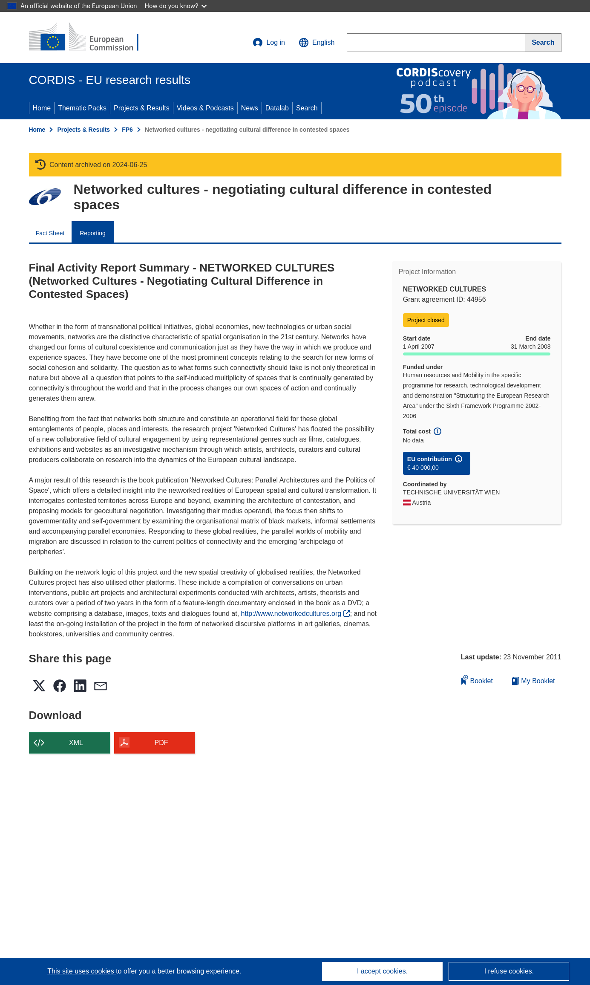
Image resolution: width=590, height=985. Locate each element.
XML (76, 742)
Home (42, 108)
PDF (161, 742)
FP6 (127, 129)
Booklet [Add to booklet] (477, 680)
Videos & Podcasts (205, 108)
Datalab (277, 108)
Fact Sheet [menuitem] (50, 233)
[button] (316, 42)
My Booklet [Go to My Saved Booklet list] (533, 681)
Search (307, 108)
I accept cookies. (382, 971)
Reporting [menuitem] (93, 233)
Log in (269, 43)
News (249, 108)
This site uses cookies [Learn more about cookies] (81, 971)
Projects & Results (142, 108)
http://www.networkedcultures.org (295, 613)
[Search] (543, 42)
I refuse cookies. (509, 971)
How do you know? (176, 5)
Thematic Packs (82, 108)
